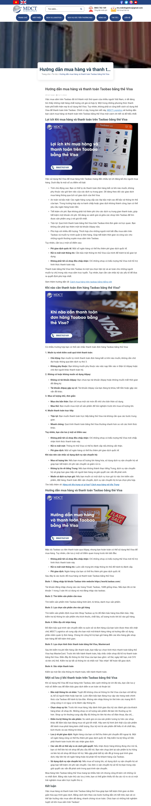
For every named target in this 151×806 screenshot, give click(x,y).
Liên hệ (127, 18)
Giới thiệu (37, 18)
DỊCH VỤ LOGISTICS (54, 18)
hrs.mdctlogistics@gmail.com (130, 8)
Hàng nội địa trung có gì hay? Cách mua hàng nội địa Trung (91, 484)
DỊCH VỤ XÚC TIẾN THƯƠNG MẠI (80, 18)
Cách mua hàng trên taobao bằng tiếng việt (91, 282)
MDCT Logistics (114, 110)
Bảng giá (102, 18)
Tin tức (115, 18)
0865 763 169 (100, 8)
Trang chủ (22, 18)
